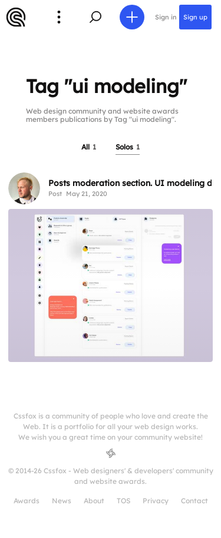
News (61, 500)
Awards (26, 500)
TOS (123, 500)
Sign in (166, 17)
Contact (194, 500)
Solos (128, 146)
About (94, 500)
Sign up (195, 17)
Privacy (156, 500)
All (88, 146)
